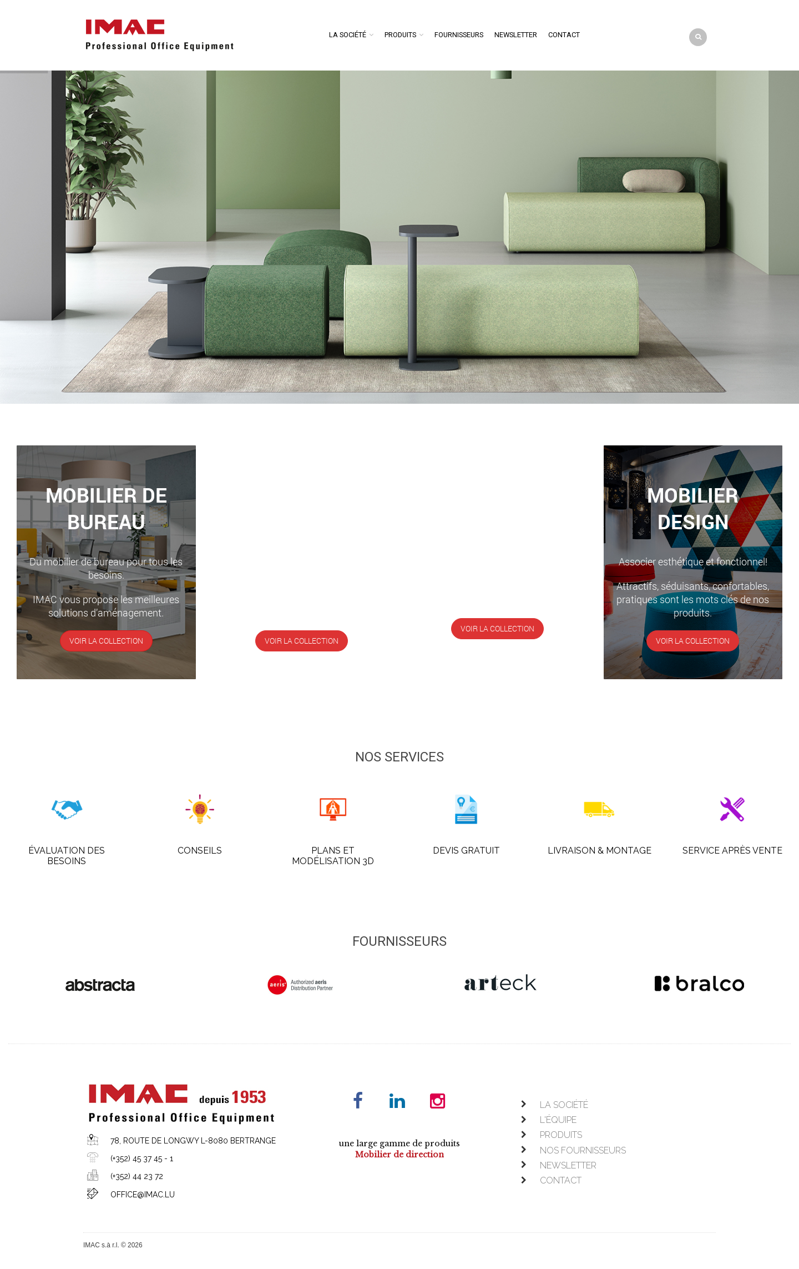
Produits (400, 35)
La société (347, 35)
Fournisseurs (458, 35)
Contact (564, 35)
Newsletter (515, 35)
